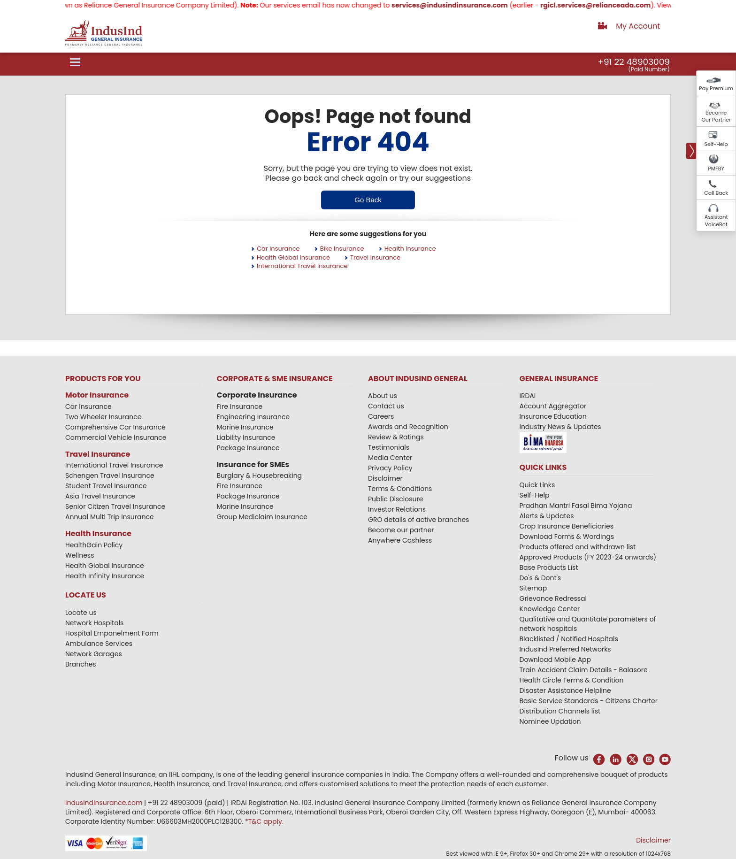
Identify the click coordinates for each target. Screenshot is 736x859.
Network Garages (93, 654)
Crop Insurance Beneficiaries (566, 526)
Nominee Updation (550, 721)
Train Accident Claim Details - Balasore (584, 670)
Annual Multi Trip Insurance (109, 517)
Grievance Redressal (553, 598)
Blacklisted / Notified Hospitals (569, 639)
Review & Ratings (396, 437)
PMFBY (716, 168)
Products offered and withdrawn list (578, 547)
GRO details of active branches (418, 519)
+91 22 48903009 (634, 62)
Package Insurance (248, 448)
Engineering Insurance (253, 417)
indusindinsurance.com (104, 802)
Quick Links (537, 485)
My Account (638, 26)
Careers (381, 416)
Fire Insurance (240, 406)
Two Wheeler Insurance (103, 417)
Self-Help (716, 144)
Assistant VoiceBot (716, 220)
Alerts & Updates (547, 516)
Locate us (81, 612)
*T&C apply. (264, 821)
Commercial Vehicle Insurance (116, 437)
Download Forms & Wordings (567, 536)
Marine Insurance (245, 427)
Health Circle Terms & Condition (572, 680)
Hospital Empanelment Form (112, 633)
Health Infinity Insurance (105, 576)
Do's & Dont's (540, 578)
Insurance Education (553, 416)
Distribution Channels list (560, 711)
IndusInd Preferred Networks (565, 649)
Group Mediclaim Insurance (262, 517)
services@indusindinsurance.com (461, 5)
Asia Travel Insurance (100, 496)
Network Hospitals (94, 623)
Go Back (368, 200)
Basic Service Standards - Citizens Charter (589, 701)
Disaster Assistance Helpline (565, 690)
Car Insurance (278, 248)
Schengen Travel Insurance (109, 475)
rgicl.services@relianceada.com (607, 5)
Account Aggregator (553, 406)
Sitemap (533, 588)
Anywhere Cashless (400, 540)
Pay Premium (716, 88)
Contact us (386, 406)
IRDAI (528, 395)
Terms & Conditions (400, 488)
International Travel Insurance (302, 265)
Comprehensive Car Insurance (115, 427)
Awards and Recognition (408, 426)
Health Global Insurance (293, 257)
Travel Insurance (375, 257)
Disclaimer (385, 478)
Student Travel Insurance (106, 486)
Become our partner (401, 530)
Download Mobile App (555, 659)
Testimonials (388, 447)
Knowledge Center (550, 609)
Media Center (390, 457)
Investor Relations (397, 509)
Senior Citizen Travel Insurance (115, 506)
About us (382, 395)
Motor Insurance (97, 395)
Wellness (79, 555)
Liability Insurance (246, 437)
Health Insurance (410, 248)
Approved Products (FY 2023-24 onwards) (588, 557)
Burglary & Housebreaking (259, 475)
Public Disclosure (395, 499)
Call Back (716, 193)
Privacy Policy (390, 468)
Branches (80, 664)
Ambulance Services (98, 643)
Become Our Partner (716, 116)
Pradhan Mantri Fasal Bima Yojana (576, 505)
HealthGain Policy (94, 545)
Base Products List (549, 567)
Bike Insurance (342, 248)
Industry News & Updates (560, 426)
